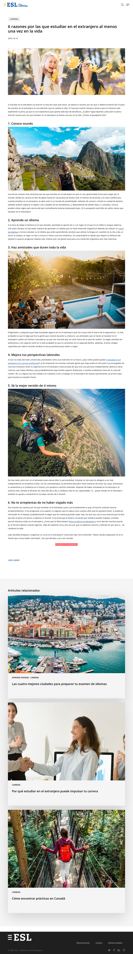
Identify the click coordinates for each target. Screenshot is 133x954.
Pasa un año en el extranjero (82, 521)
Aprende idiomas (20, 677)
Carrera (14, 19)
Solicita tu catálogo (115, 942)
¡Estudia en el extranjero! (66, 544)
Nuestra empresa (83, 942)
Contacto (99, 942)
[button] (127, 4)
